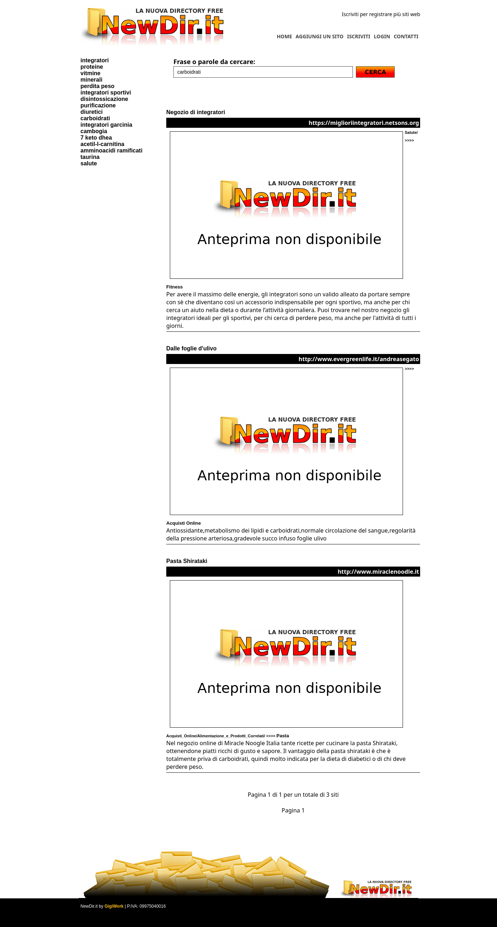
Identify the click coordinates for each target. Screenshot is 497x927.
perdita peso (97, 86)
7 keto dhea (96, 138)
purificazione (98, 105)
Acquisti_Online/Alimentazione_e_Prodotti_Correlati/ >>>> (227, 736)
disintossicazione (104, 99)
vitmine (90, 73)
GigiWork (113, 906)
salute (88, 163)
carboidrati (95, 118)
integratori (94, 60)
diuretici (91, 112)
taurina (89, 157)
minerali (91, 80)
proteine (91, 67)
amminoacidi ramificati (111, 150)
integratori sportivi (105, 92)
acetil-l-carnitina (102, 144)
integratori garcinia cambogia (106, 128)
